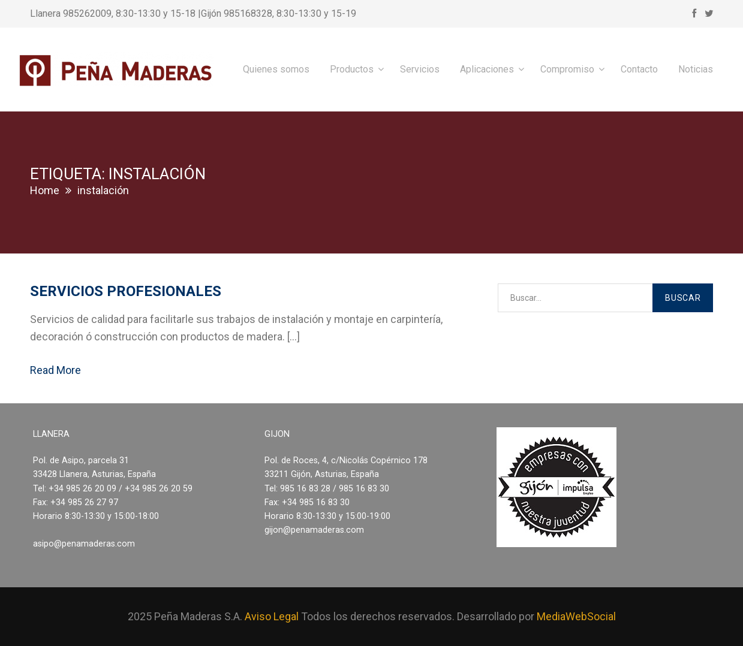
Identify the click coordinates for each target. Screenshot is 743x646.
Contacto (639, 69)
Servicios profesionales (125, 291)
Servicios (420, 69)
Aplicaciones (487, 69)
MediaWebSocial (576, 616)
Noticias (695, 69)
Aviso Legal (272, 616)
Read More (55, 370)
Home (44, 190)
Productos (352, 69)
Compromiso (567, 69)
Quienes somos (276, 69)
